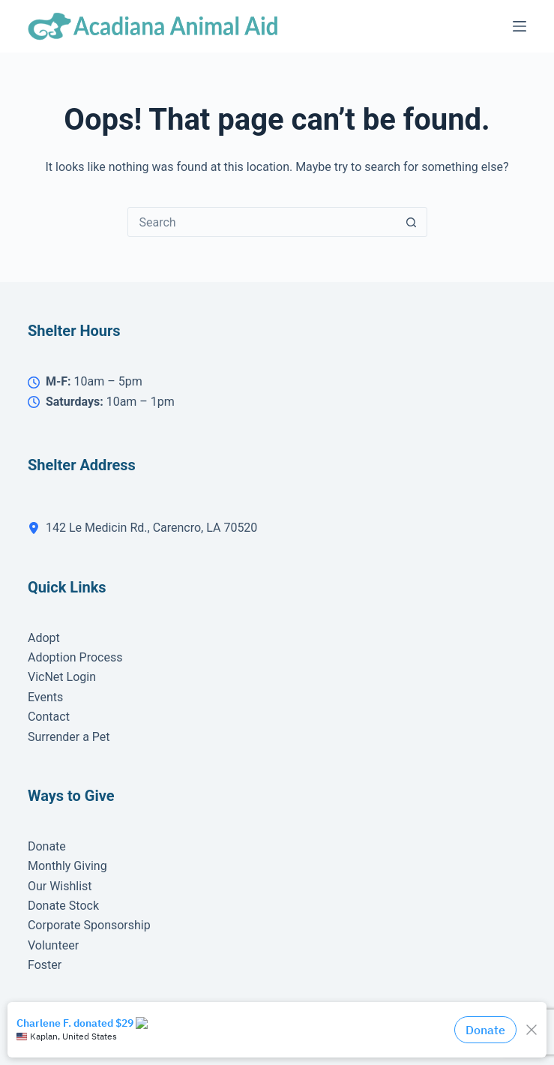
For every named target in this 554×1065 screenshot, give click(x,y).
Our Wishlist (60, 886)
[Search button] (412, 222)
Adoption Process (75, 657)
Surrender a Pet (69, 737)
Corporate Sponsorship (89, 925)
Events (45, 697)
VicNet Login (62, 677)
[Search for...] (262, 222)
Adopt (44, 638)
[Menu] (519, 26)
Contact (49, 717)
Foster (44, 965)
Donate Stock (63, 905)
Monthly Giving (67, 866)
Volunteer (53, 945)
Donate (47, 846)
